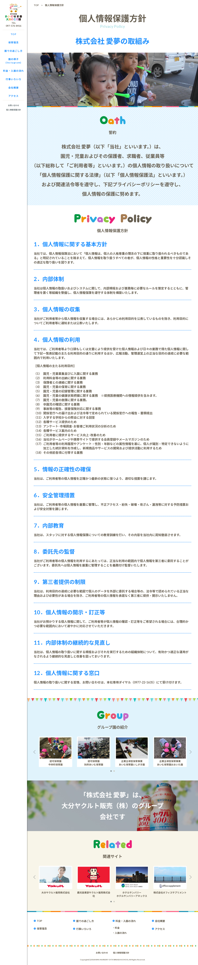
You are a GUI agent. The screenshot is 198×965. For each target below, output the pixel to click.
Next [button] (191, 751)
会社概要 (13, 87)
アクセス (13, 95)
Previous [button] (34, 751)
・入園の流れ (120, 932)
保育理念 (13, 42)
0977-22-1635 (143, 682)
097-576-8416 (13, 25)
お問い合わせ (13, 105)
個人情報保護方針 (13, 110)
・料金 (116, 927)
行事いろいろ (13, 79)
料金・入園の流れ (13, 70)
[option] (55, 752)
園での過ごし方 (13, 50)
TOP (13, 34)
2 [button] (114, 771)
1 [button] (111, 771)
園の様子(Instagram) (13, 61)
